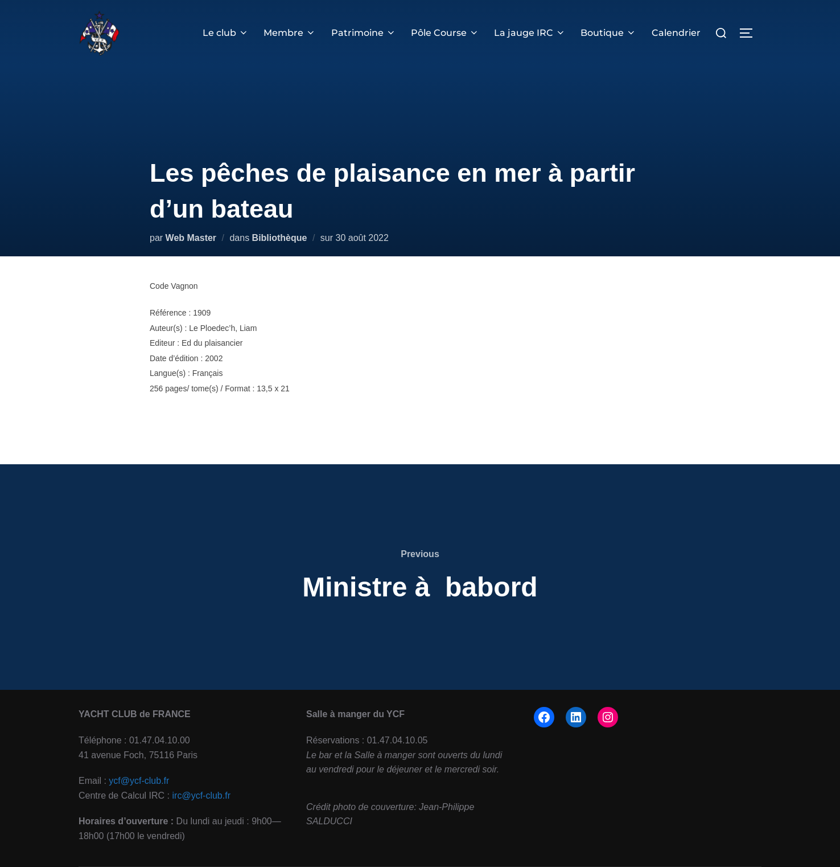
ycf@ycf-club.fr (139, 781)
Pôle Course (445, 32)
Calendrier (676, 32)
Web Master (191, 238)
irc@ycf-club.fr (201, 795)
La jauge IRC (530, 32)
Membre (289, 32)
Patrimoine (363, 32)
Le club (226, 32)
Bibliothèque (279, 238)
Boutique (608, 32)
